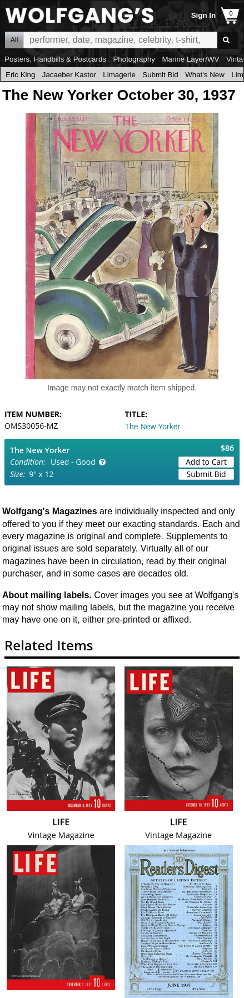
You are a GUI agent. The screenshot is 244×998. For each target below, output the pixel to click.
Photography (134, 59)
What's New (205, 75)
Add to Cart (206, 462)
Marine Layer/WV (190, 59)
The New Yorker (153, 426)
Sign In (203, 15)
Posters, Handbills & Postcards (55, 59)
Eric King (20, 75)
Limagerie (119, 75)
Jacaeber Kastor (69, 75)
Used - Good (73, 462)
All (14, 40)
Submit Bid (160, 75)
